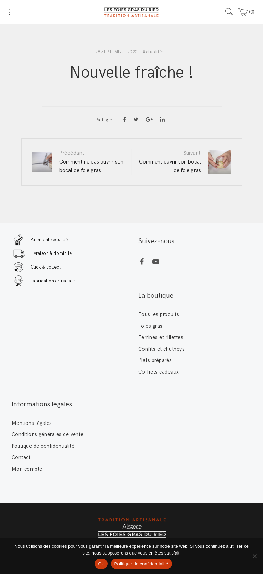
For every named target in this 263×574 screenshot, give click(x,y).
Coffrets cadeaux (158, 372)
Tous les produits (158, 314)
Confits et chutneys (161, 349)
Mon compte (27, 469)
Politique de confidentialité (43, 446)
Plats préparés (155, 360)
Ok (101, 563)
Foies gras (150, 326)
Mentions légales (32, 423)
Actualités (153, 52)
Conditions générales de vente (48, 434)
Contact (21, 457)
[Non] (254, 555)
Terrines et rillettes (160, 337)
